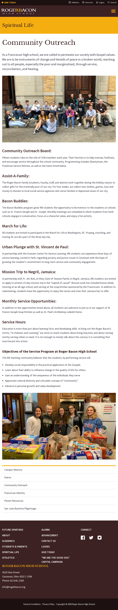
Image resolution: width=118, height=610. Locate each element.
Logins (45, 546)
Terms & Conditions (32, 604)
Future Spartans (12, 529)
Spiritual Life (10, 552)
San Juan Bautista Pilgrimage (20, 508)
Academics (8, 541)
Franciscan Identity (14, 493)
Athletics (8, 557)
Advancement (49, 535)
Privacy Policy (48, 604)
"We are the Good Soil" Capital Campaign (55, 559)
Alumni (45, 529)
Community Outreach (15, 485)
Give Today (48, 552)
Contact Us (48, 541)
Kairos (7, 477)
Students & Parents (14, 546)
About (6, 535)
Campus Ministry (13, 469)
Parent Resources (13, 500)
